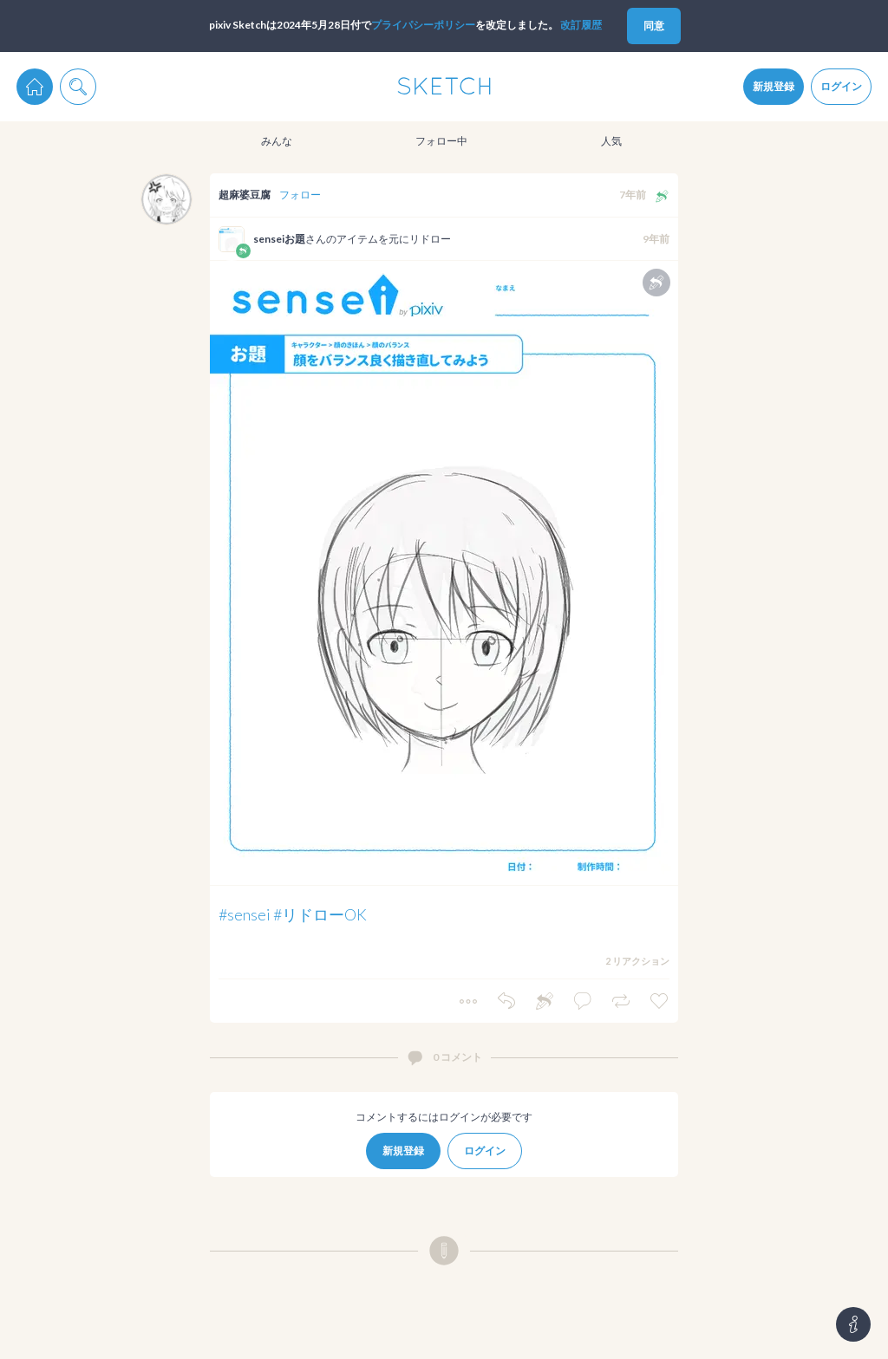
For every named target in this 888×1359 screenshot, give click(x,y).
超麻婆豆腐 (245, 194)
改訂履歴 (581, 24)
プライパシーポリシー (423, 24)
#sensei (245, 914)
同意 (653, 25)
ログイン (841, 86)
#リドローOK (320, 914)
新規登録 (773, 86)
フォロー (300, 194)
